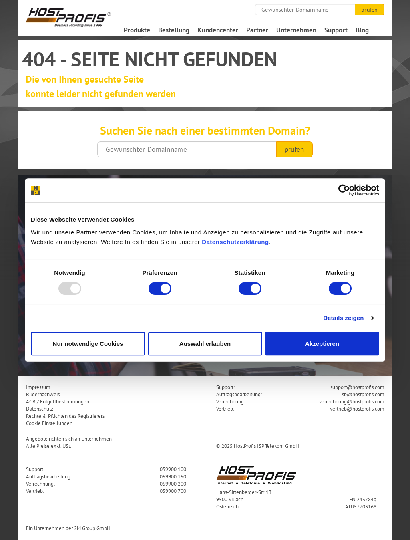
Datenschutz (39, 408)
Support (336, 30)
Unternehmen (296, 30)
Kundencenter (217, 30)
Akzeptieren (322, 343)
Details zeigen (343, 317)
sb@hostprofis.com (363, 394)
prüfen (369, 9)
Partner (257, 30)
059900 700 (173, 491)
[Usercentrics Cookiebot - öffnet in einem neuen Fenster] (344, 190)
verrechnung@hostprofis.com (351, 401)
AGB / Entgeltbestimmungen (57, 401)
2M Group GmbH (92, 528)
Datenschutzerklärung (235, 241)
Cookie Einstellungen (49, 423)
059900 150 (173, 476)
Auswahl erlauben (205, 343)
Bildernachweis (43, 394)
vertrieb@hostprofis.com (357, 408)
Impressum (38, 387)
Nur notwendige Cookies (88, 343)
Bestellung (173, 30)
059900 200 (173, 483)
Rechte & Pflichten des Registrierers (65, 416)
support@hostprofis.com (357, 387)
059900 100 (173, 469)
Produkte (137, 30)
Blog (362, 30)
